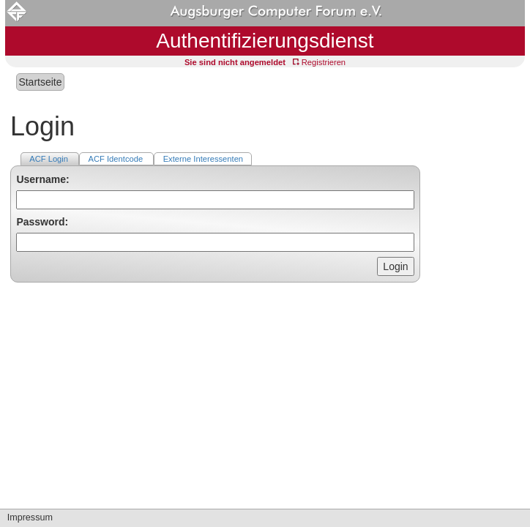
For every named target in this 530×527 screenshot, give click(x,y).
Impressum (30, 517)
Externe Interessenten (203, 158)
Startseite (39, 82)
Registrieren (319, 62)
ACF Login (49, 158)
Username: (42, 179)
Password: (42, 222)
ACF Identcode (117, 158)
